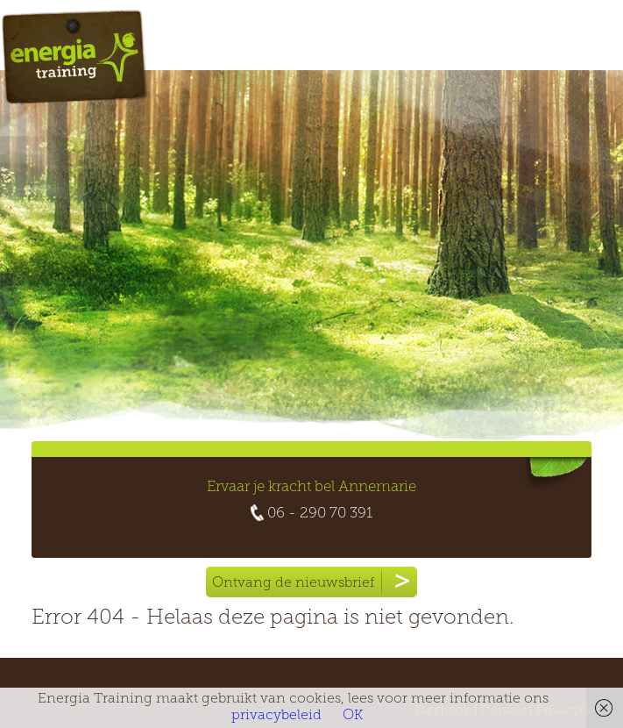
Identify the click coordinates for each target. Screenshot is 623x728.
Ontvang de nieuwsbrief (314, 582)
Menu (555, 41)
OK (353, 716)
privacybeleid (276, 716)
